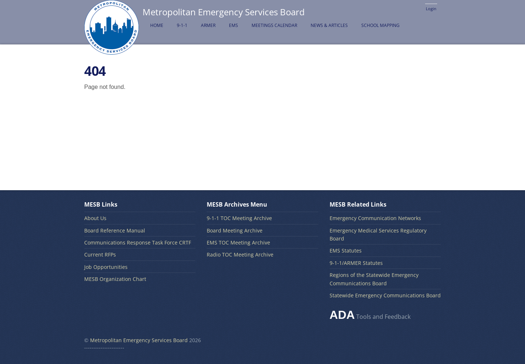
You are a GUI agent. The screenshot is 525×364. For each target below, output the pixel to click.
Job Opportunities (106, 266)
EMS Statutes (346, 250)
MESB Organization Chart (115, 278)
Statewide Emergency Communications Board (385, 295)
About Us (95, 218)
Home (156, 25)
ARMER (208, 25)
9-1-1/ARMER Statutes (356, 262)
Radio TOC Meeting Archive (240, 254)
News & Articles (329, 25)
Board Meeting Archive (234, 230)
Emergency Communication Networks (375, 218)
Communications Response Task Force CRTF (137, 242)
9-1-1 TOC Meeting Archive (239, 218)
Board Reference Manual (114, 230)
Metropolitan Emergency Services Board (139, 340)
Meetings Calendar (274, 25)
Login (431, 8)
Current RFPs (100, 254)
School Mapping (380, 25)
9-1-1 (182, 25)
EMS (233, 25)
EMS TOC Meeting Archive (238, 242)
